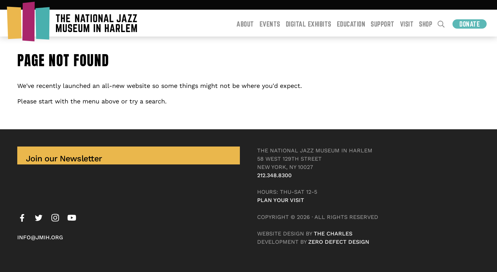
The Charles (333, 233)
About (245, 24)
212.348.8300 (274, 175)
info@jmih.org (40, 237)
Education (351, 24)
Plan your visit (280, 200)
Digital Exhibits (308, 24)
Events (270, 24)
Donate (469, 24)
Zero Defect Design (338, 242)
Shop (425, 24)
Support (382, 24)
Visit (407, 24)
